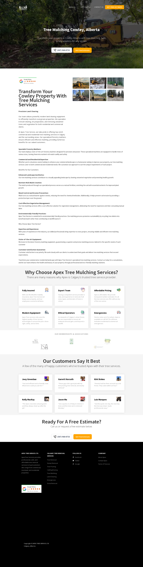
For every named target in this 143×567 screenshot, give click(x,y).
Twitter (77, 461)
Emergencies (51, 480)
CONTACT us (98, 7)
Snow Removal (52, 483)
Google (77, 464)
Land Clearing (51, 477)
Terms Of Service (104, 464)
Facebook (78, 457)
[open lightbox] (81, 83)
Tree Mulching (52, 473)
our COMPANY (86, 7)
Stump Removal (52, 463)
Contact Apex (102, 461)
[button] (73, 7)
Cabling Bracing (52, 470)
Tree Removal (52, 460)
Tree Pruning (51, 467)
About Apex (102, 457)
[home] (23, 8)
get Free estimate (114, 7)
